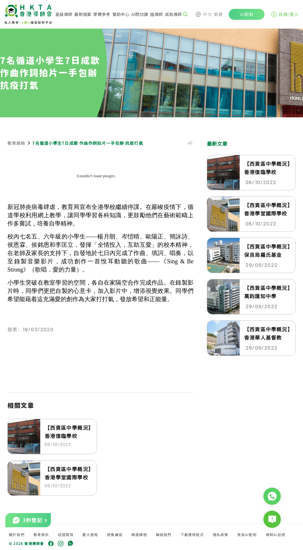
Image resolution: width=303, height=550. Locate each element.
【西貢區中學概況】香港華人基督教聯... (267, 333)
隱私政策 (220, 534)
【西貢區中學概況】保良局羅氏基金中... (267, 251)
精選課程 (139, 534)
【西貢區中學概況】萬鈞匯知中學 (267, 292)
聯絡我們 (164, 534)
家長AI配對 (247, 534)
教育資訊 (41, 534)
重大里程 (90, 534)
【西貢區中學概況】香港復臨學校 (68, 431)
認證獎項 (66, 534)
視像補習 (115, 534)
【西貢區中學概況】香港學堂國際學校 (68, 473)
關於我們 (17, 534)
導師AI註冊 (275, 534)
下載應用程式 (192, 534)
